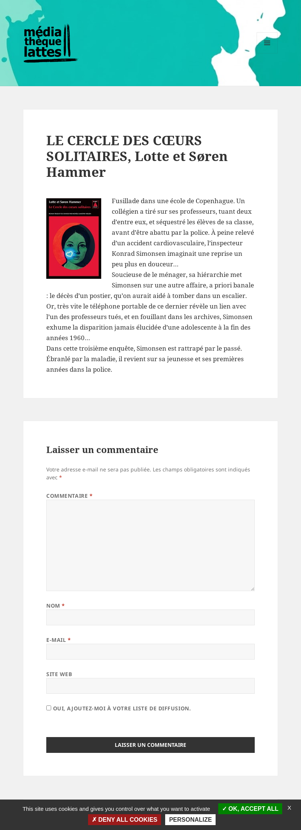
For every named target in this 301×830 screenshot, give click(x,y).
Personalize (190, 819)
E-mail (58, 639)
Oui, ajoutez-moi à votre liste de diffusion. (118, 708)
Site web (59, 674)
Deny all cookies (125, 819)
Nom (55, 605)
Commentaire (69, 495)
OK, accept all (250, 809)
